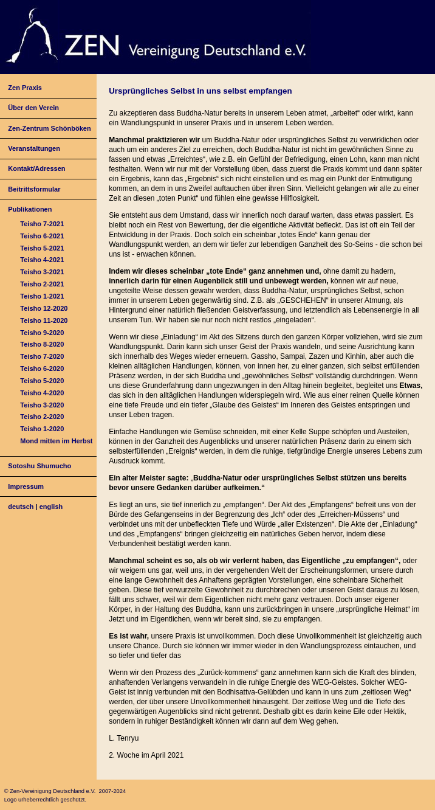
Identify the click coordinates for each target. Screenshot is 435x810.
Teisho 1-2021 (42, 296)
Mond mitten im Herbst (56, 441)
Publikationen (30, 209)
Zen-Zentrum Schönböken (49, 128)
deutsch (20, 506)
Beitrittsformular (34, 189)
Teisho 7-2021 (42, 223)
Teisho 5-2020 (42, 380)
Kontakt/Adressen (36, 168)
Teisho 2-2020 (42, 416)
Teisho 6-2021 (42, 236)
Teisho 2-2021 (42, 284)
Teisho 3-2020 (42, 405)
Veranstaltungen (34, 148)
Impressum (26, 486)
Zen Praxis (25, 87)
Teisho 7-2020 (42, 356)
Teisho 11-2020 (43, 320)
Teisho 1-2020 (42, 428)
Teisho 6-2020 (42, 368)
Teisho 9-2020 (42, 332)
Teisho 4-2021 (42, 259)
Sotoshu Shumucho (39, 465)
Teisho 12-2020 (43, 308)
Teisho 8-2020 (42, 344)
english (51, 506)
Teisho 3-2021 (42, 271)
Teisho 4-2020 (42, 392)
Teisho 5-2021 (42, 248)
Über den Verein (33, 107)
